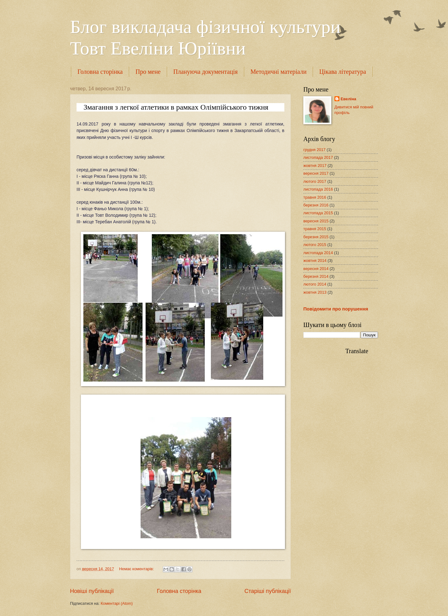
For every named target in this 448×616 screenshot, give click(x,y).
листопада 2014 (318, 252)
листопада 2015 (318, 213)
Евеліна (348, 99)
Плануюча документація (205, 71)
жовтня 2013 (315, 292)
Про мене (148, 71)
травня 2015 (314, 228)
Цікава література (342, 71)
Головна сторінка (100, 71)
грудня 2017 (314, 149)
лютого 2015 (314, 244)
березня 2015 (316, 237)
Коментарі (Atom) (117, 603)
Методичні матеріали (278, 71)
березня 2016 (316, 205)
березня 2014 (316, 276)
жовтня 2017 (315, 165)
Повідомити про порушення (335, 308)
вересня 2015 (316, 221)
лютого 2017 (314, 181)
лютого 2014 (314, 284)
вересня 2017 (316, 173)
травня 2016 (314, 197)
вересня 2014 (316, 268)
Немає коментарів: (137, 568)
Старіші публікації (268, 591)
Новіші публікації (92, 591)
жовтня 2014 (315, 260)
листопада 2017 (318, 157)
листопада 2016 (318, 189)
